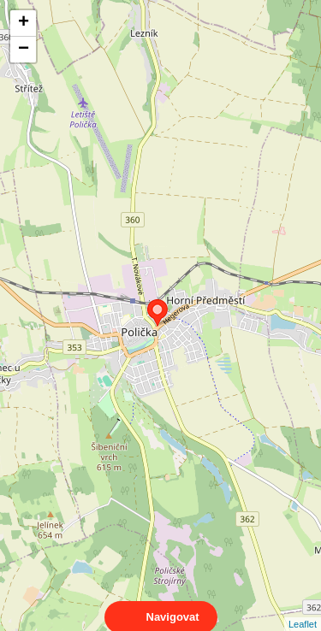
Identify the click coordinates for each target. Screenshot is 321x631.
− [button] (23, 49)
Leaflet (302, 609)
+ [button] (23, 23)
